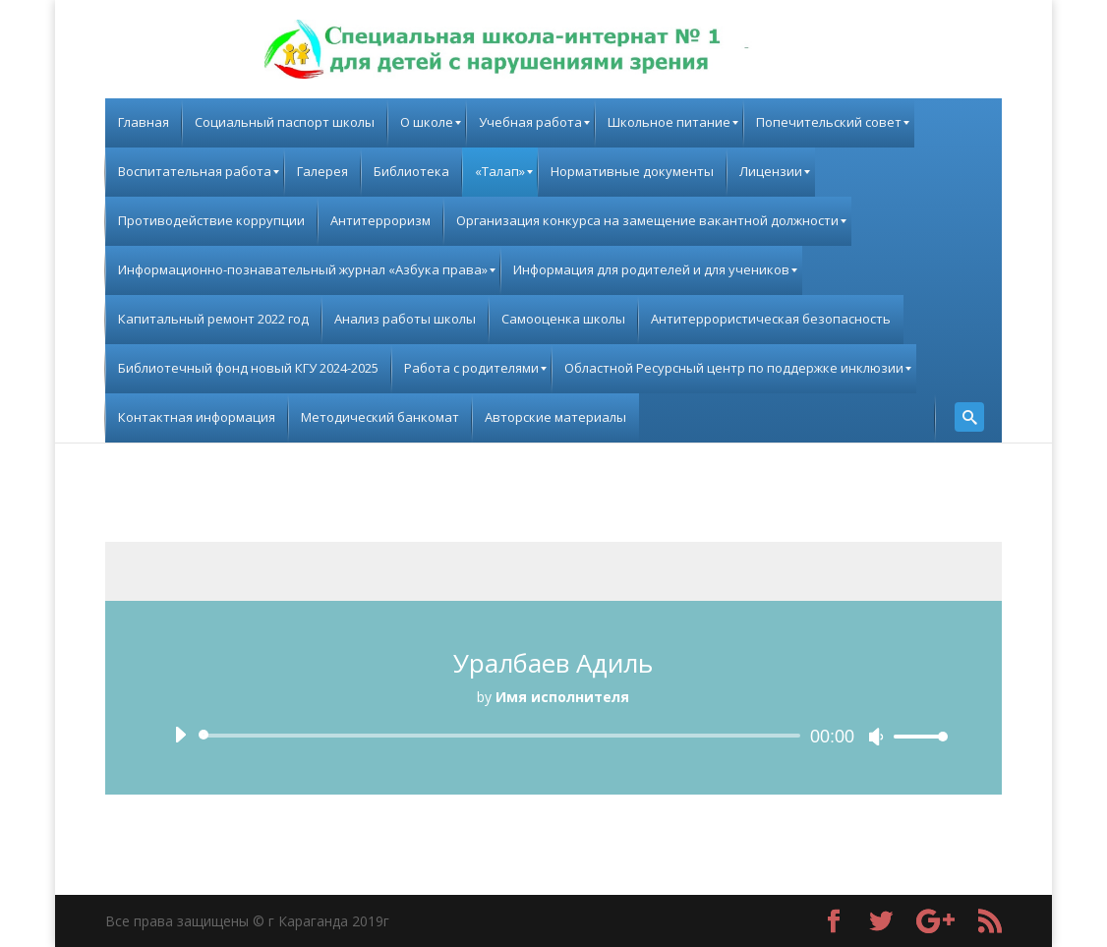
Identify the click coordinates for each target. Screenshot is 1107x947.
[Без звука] (876, 736)
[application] (553, 735)
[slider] (502, 736)
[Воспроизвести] (180, 734)
